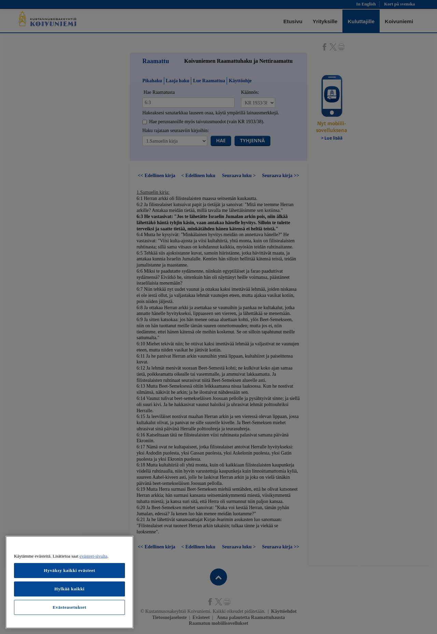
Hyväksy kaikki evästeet (69, 570)
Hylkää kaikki (69, 588)
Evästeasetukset (69, 607)
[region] (69, 582)
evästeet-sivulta (94, 556)
